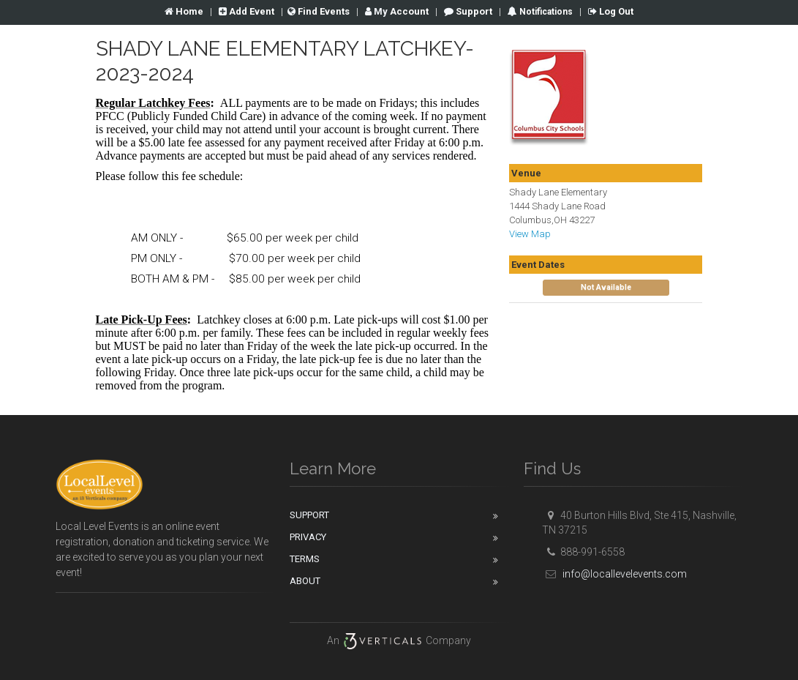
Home (184, 11)
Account (397, 11)
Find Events (318, 11)
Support (468, 11)
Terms (305, 558)
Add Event (246, 11)
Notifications (545, 12)
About (305, 580)
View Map (530, 233)
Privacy (308, 536)
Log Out (610, 11)
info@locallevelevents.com (614, 574)
